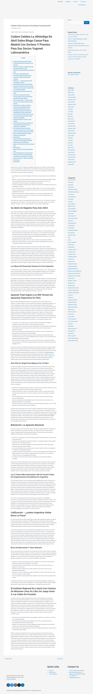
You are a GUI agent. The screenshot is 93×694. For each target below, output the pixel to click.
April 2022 (70, 145)
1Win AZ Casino (72, 180)
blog (69, 237)
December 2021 (72, 154)
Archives (71, 88)
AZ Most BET (71, 228)
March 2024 (71, 92)
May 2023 (70, 114)
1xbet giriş (70, 220)
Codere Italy (71, 244)
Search (69, 20)
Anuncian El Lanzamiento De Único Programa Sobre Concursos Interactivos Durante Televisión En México (22, 96)
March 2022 (71, 147)
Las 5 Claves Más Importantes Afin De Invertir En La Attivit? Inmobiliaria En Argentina (22, 77)
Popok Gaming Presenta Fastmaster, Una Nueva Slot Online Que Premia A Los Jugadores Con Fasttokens (23, 124)
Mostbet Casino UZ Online (74, 276)
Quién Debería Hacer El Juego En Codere (23, 152)
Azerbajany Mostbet (72, 230)
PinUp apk (70, 323)
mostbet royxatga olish (73, 292)
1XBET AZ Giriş (71, 206)
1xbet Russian (71, 225)
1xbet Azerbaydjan (72, 211)
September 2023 (72, 104)
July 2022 (70, 138)
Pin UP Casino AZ (72, 319)
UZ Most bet (71, 333)
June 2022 (70, 140)
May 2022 (70, 142)
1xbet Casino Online (72, 218)
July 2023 (70, 109)
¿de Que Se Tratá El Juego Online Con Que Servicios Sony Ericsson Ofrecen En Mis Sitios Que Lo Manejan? (23, 116)
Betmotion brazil (72, 235)
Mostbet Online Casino (73, 288)
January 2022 (71, 152)
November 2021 (72, 157)
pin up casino (71, 316)
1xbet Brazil (71, 213)
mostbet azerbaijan (72, 266)
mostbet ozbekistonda (73, 290)
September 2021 (72, 162)
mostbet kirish (71, 285)
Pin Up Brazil (71, 314)
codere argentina (49, 352)
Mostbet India (71, 283)
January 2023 (71, 123)
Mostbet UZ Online (72, 304)
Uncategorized (15, 28)
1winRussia (70, 199)
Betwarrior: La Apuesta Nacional (21, 73)
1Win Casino (71, 187)
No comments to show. (73, 74)
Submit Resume (82, 5)
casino (69, 240)
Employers (68, 1)
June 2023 (70, 111)
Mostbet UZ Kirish (72, 302)
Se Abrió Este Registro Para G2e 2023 (22, 61)
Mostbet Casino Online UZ (74, 273)
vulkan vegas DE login (73, 338)
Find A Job (83, 1)
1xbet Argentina (71, 204)
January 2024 (71, 95)
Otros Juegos (16, 160)
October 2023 (71, 102)
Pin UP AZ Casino (72, 311)
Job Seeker (60, 1)
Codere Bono (16, 161)
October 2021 (71, 159)
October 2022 (71, 130)
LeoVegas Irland (72, 254)
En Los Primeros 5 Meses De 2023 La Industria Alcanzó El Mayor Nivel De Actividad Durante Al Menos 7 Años (22, 107)
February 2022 (71, 150)
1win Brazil (70, 184)
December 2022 (72, 126)
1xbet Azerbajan (72, 208)
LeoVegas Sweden (72, 256)
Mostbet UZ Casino (72, 300)
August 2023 (71, 107)
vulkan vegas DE (72, 335)
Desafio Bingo (16, 137)
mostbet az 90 (71, 261)
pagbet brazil (71, 309)
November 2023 (72, 99)
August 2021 (71, 164)
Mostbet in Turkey (72, 280)
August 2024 (71, 90)
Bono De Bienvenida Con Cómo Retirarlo (22, 84)
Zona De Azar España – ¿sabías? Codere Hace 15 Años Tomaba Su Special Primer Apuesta (23, 101)
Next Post (61, 658)
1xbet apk (70, 201)
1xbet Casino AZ (72, 216)
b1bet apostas (71, 232)
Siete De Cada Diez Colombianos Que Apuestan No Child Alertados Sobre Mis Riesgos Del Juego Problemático (22, 140)
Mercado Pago (16, 147)
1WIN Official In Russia (73, 192)
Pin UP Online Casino (73, 321)
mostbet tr (70, 295)
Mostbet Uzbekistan (72, 307)
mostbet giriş (71, 278)
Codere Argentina (72, 242)
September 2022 (72, 133)
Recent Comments (74, 73)
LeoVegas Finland (72, 249)
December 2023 (72, 97)
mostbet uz (70, 297)
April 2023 (70, 116)
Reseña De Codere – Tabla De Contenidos (23, 158)
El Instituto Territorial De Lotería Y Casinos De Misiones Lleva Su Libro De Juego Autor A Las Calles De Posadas (23, 87)
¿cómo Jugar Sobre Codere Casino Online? (23, 131)
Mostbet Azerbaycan (73, 268)
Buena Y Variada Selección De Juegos (22, 133)
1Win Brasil (70, 182)
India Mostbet (71, 247)
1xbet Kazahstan (72, 223)
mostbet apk (71, 259)
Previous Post (8, 658)
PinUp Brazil (71, 326)
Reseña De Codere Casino (19, 135)
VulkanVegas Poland (73, 340)
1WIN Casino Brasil (72, 189)
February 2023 (71, 121)
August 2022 (71, 135)
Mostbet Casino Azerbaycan (74, 271)
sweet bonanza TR (72, 328)
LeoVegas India (71, 252)
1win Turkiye (71, 194)
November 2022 (72, 128)
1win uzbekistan (72, 196)
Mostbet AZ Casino (72, 264)
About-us (76, 1)
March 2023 (71, 119)
